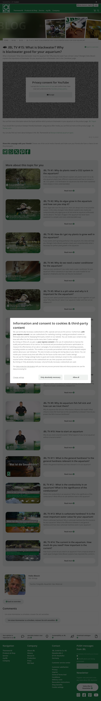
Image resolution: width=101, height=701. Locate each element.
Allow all (76, 377)
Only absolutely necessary (50, 377)
